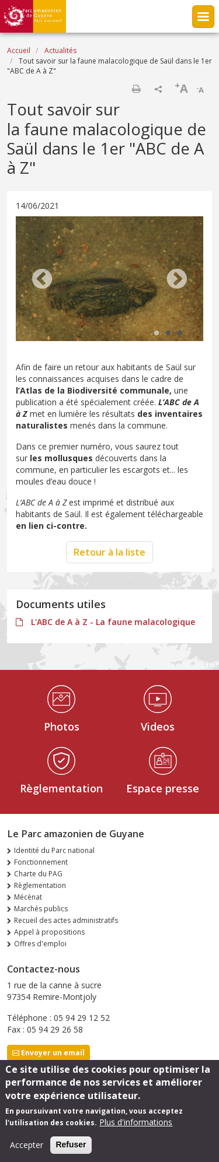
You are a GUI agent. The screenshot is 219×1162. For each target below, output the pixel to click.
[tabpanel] (109, 280)
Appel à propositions (49, 932)
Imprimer (136, 88)
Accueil (18, 50)
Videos (158, 726)
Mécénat (28, 897)
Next (177, 280)
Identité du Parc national (54, 850)
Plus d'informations (135, 1126)
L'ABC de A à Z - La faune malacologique (112, 621)
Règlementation (61, 788)
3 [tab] (180, 333)
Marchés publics (41, 909)
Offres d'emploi (40, 944)
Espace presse (162, 788)
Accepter (26, 1149)
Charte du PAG (38, 874)
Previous (42, 280)
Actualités (60, 50)
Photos (61, 726)
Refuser (70, 1149)
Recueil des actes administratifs (66, 920)
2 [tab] (168, 333)
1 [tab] (156, 333)
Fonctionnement (41, 862)
